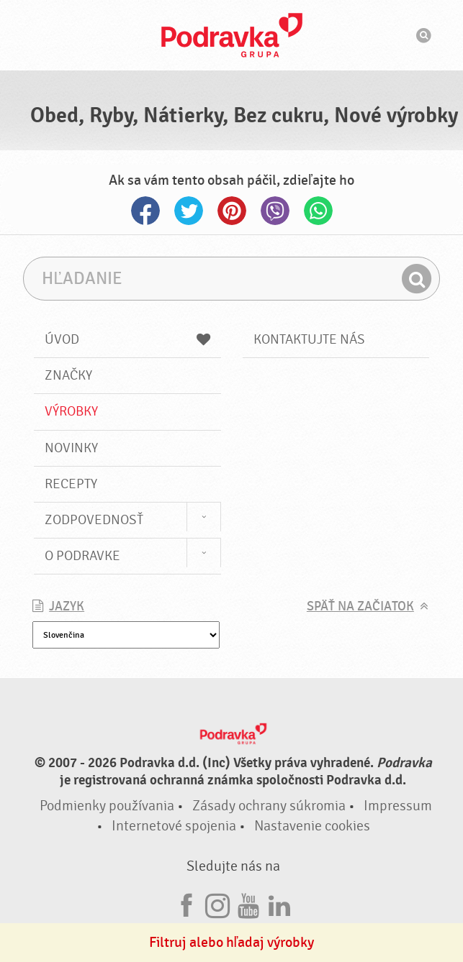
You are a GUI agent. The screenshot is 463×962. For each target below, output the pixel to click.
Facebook (145, 210)
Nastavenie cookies (312, 825)
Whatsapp (318, 210)
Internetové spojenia (174, 825)
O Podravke (82, 556)
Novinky (71, 448)
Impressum (398, 805)
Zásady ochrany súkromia (269, 805)
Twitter (188, 210)
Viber (275, 210)
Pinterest (231, 210)
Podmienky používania (107, 805)
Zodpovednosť (94, 520)
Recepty (71, 484)
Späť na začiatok (360, 606)
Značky (68, 375)
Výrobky (71, 411)
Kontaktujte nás (309, 339)
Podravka (232, 35)
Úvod (127, 339)
